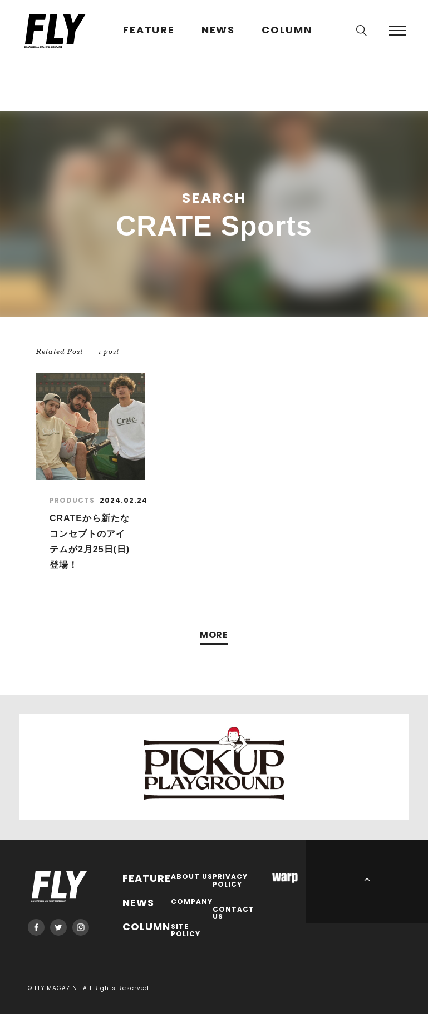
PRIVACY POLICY (230, 881)
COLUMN (287, 30)
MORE (214, 635)
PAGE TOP (367, 881)
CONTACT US (233, 914)
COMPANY (192, 902)
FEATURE (149, 30)
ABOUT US (192, 877)
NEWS (218, 30)
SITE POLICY (185, 931)
